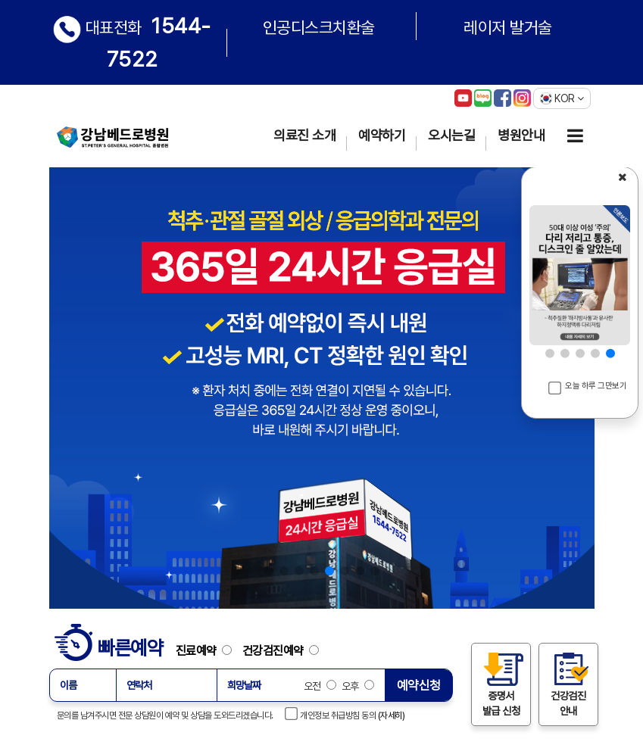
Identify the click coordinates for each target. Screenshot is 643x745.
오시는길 (451, 135)
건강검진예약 (280, 650)
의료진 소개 (304, 135)
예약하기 (381, 135)
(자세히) (391, 715)
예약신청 (419, 685)
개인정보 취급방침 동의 (331, 714)
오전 (320, 686)
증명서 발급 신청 (500, 683)
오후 (356, 686)
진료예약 (208, 650)
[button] (268, 570)
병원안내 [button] (521, 135)
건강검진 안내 (568, 683)
